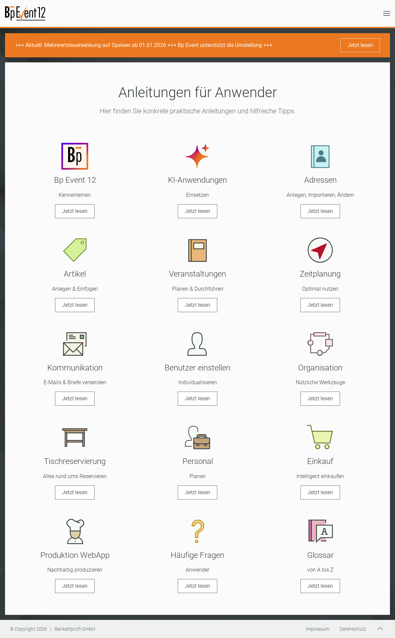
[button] (386, 13)
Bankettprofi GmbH (75, 629)
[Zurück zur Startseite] (25, 13)
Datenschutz (353, 629)
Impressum (317, 629)
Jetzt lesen (360, 45)
